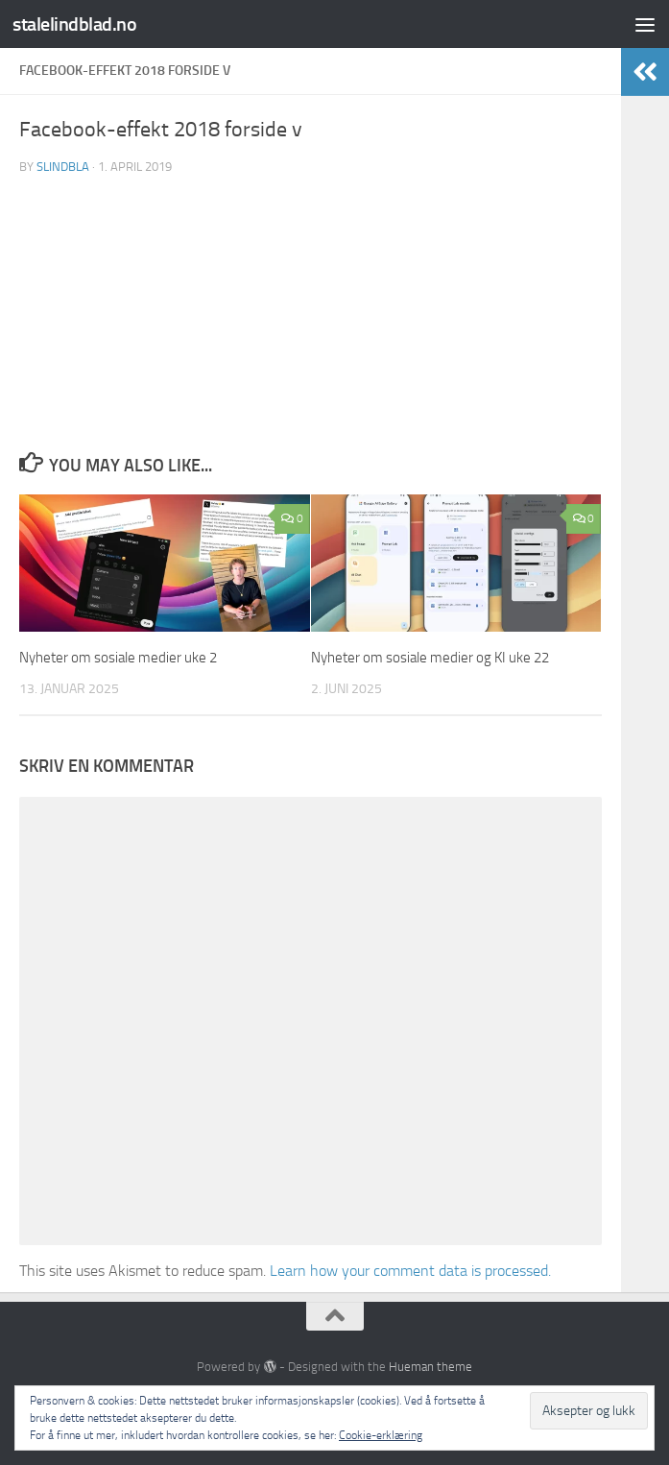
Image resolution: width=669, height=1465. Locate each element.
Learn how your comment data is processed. (410, 1270)
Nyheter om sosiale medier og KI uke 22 (430, 657)
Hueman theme (430, 1366)
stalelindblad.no (76, 24)
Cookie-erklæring (380, 1435)
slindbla (62, 166)
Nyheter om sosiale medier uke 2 (118, 657)
